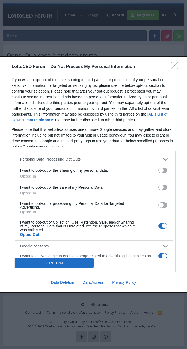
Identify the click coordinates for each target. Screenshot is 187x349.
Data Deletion (62, 282)
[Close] (176, 67)
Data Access (93, 282)
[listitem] (93, 159)
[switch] (162, 170)
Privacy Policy (124, 282)
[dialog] (93, 174)
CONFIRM (54, 263)
